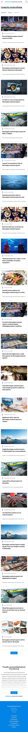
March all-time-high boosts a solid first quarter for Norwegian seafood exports (13, 356)
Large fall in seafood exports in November (12, 482)
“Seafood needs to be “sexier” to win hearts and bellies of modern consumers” (13, 260)
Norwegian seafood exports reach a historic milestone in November (13, 69)
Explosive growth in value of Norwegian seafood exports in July (13, 196)
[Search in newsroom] (26, 2)
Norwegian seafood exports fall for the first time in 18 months (13, 641)
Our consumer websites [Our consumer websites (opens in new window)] (14, 725)
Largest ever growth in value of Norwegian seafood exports (12, 164)
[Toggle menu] (2, 2)
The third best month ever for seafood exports (11, 514)
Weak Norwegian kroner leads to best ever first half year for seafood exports (13, 610)
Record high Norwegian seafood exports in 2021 (12, 37)
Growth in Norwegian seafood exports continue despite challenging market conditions (12, 324)
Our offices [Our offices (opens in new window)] (14, 717)
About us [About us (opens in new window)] (14, 726)
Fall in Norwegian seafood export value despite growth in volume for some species (13, 387)
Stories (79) (3, 12)
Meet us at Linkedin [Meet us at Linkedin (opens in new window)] (14, 721)
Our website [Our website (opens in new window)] (14, 715)
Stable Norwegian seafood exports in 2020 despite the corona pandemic (14, 450)
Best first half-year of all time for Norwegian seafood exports (13, 228)
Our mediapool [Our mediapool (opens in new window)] (14, 723)
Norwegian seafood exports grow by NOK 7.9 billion (14, 132)
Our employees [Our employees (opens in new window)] (14, 719)
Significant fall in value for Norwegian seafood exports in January (12, 419)
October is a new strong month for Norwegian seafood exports (13, 101)
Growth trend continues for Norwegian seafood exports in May (13, 291)
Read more (14, 692)
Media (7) (10, 12)
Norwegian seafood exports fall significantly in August (12, 577)
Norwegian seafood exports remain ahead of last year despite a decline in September (13, 546)
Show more (14, 653)
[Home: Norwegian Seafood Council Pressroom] (13, 1)
